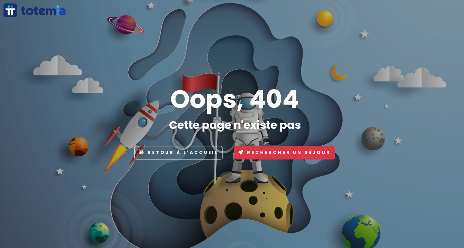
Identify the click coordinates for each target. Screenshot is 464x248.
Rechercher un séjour (284, 152)
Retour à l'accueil (178, 152)
